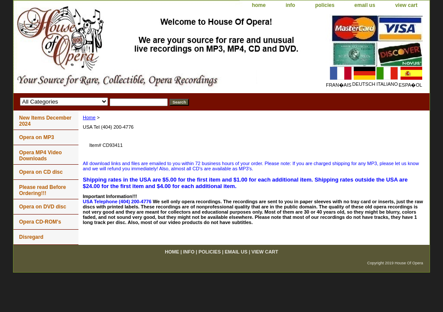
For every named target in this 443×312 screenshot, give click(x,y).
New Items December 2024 (45, 121)
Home (89, 117)
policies (325, 5)
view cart (406, 5)
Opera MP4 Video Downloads (40, 156)
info (290, 5)
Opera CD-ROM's (40, 222)
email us (365, 5)
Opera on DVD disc (42, 207)
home (259, 5)
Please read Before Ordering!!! (42, 190)
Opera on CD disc (41, 172)
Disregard (31, 237)
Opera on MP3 (36, 137)
